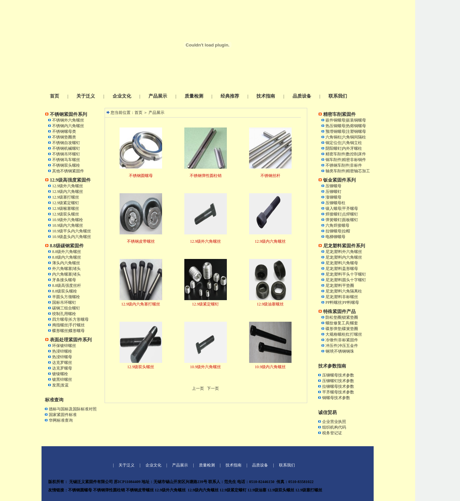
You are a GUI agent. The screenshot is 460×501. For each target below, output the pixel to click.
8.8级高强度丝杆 (66, 285)
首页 (54, 96)
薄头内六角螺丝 (66, 263)
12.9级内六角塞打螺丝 (140, 304)
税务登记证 (332, 433)
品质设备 (302, 96)
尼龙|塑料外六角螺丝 (343, 251)
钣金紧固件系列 (339, 180)
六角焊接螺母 (337, 225)
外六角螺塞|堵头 (66, 268)
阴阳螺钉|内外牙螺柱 (343, 148)
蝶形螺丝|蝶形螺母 (68, 330)
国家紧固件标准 (63, 414)
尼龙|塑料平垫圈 (339, 285)
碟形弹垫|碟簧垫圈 (341, 328)
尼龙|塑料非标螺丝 (341, 296)
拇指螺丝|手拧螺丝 (68, 325)
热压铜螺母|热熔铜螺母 (345, 126)
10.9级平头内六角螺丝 (71, 231)
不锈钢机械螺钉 (66, 148)
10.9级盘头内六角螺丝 (71, 236)
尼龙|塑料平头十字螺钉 (345, 274)
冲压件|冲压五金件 (341, 345)
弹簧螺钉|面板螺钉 (341, 219)
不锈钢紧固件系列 (68, 114)
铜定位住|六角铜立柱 (343, 142)
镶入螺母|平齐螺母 (341, 208)
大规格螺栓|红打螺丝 (343, 334)
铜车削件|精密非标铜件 (345, 159)
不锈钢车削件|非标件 (343, 165)
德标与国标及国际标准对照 (73, 409)
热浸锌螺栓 (62, 351)
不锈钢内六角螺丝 (68, 126)
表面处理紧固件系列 (71, 339)
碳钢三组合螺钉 (66, 308)
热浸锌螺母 (62, 357)
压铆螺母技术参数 (338, 375)
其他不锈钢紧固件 (68, 171)
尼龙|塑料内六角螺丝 (343, 257)
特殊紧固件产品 (339, 311)
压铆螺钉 (333, 191)
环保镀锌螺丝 (64, 345)
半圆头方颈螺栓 (66, 296)
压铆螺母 (333, 186)
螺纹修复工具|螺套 (341, 323)
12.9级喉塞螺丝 (65, 208)
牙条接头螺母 (64, 280)
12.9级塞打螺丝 (65, 197)
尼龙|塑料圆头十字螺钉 (345, 280)
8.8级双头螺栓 (64, 291)
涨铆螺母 (333, 197)
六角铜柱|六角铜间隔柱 (345, 137)
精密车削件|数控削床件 (345, 154)
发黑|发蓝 (60, 385)
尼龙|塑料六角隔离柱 (343, 291)
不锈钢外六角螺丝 (68, 120)
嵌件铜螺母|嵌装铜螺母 (345, 120)
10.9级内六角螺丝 (67, 225)
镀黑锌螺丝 (62, 379)
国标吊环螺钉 (64, 302)
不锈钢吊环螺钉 (66, 154)
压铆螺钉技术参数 (338, 380)
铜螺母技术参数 (336, 397)
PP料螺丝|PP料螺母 (342, 302)
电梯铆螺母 (335, 236)
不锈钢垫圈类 (64, 137)
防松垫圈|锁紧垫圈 (341, 317)
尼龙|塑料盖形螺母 (341, 268)
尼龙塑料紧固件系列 (344, 245)
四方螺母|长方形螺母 (70, 319)
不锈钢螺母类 (64, 131)
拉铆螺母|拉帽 (337, 231)
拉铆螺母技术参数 (338, 386)
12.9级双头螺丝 (65, 214)
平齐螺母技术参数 (338, 392)
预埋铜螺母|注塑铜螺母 (345, 131)
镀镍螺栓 (60, 374)
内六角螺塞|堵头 (66, 274)
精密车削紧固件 (339, 114)
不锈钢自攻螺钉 (66, 142)
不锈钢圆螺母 (141, 175)
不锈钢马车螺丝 (66, 159)
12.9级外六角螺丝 (67, 186)
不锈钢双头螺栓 (66, 165)
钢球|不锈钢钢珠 (339, 351)
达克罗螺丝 (62, 362)
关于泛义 (85, 96)
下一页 (213, 388)
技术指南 (265, 96)
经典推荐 (230, 96)
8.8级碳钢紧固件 (67, 245)
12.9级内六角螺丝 (67, 191)
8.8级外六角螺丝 (66, 251)
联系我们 (337, 96)
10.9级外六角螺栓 (67, 219)
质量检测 (194, 96)
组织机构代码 (334, 427)
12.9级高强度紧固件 (70, 180)
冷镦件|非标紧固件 (341, 340)
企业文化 (122, 96)
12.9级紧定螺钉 (65, 203)
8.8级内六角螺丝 (66, 257)
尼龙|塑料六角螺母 (341, 263)
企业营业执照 (334, 421)
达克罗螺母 (62, 368)
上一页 (198, 388)
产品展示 (157, 96)
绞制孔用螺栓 (64, 313)
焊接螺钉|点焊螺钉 (341, 214)
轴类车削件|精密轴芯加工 (347, 171)
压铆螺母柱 (335, 203)
